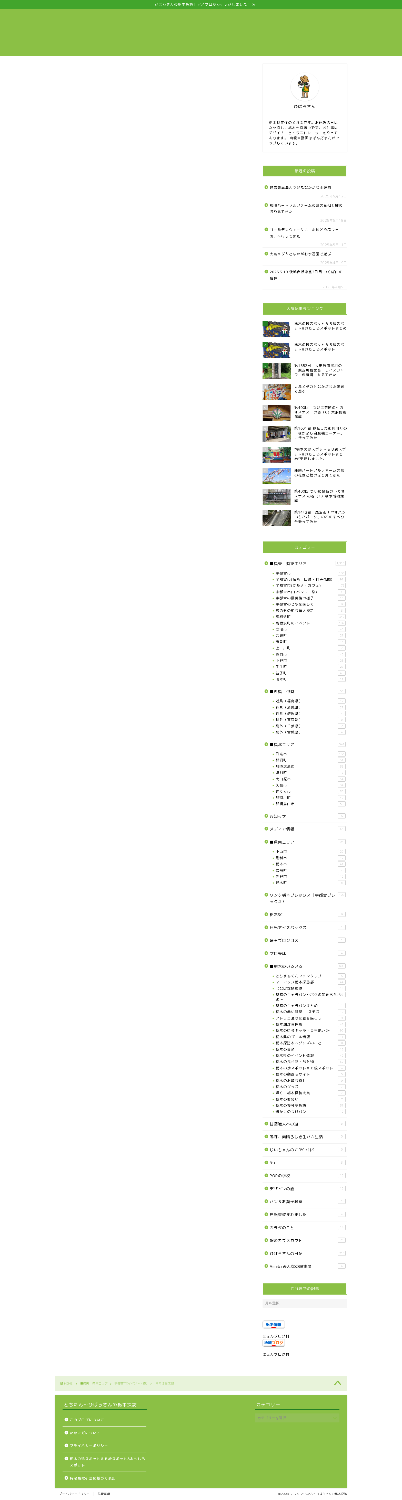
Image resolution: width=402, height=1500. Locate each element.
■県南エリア (308, 842)
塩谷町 (311, 772)
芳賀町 (311, 635)
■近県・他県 (308, 691)
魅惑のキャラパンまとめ (311, 1005)
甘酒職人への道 (308, 1124)
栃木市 (311, 864)
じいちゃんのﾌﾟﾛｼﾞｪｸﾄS (308, 1150)
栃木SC (308, 914)
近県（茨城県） (311, 707)
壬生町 (311, 666)
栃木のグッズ (311, 1086)
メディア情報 (308, 829)
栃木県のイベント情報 (311, 1055)
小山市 (311, 851)
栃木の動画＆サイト (311, 1074)
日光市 (311, 754)
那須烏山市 (311, 803)
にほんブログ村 (276, 1336)
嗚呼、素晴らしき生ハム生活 (308, 1137)
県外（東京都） (311, 719)
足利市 (311, 857)
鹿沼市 (311, 629)
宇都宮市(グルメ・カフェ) (311, 585)
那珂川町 (311, 797)
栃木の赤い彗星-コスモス (311, 1011)
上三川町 (311, 648)
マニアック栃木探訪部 (311, 982)
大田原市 (311, 779)
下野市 (311, 660)
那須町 (311, 760)
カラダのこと (308, 1227)
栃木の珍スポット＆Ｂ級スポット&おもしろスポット (107, 1462)
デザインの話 (308, 1189)
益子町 (311, 673)
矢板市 (311, 785)
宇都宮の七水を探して (311, 604)
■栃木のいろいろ (308, 966)
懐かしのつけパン (311, 1111)
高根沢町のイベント (311, 623)
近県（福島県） (311, 701)
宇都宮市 (311, 573)
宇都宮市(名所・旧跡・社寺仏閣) (311, 579)
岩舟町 (311, 870)
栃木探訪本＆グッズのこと (311, 1043)
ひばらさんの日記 (308, 1253)
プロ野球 (308, 953)
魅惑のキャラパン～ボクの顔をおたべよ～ (311, 997)
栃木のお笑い (311, 1099)
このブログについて (87, 1419)
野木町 (311, 882)
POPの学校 (308, 1175)
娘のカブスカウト (308, 1240)
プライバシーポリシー (89, 1445)
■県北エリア (308, 744)
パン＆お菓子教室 (308, 1201)
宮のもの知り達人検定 (311, 610)
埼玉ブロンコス (308, 940)
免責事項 (104, 1494)
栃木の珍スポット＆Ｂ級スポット (311, 1068)
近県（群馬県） (311, 713)
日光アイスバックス (308, 927)
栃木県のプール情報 (311, 1036)
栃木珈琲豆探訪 (311, 1024)
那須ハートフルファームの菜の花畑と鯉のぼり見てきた (306, 208)
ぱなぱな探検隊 (311, 988)
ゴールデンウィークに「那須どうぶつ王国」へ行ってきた (304, 233)
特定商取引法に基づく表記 (93, 1478)
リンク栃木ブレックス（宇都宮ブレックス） (308, 898)
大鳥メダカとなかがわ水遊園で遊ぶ (300, 253)
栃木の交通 (311, 1049)
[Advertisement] (151, 146)
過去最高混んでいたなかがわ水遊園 (300, 187)
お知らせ (308, 816)
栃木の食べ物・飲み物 (311, 1061)
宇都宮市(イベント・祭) (72, 72)
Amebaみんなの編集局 (308, 1266)
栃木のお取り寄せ (311, 1080)
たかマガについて (85, 1432)
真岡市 (311, 654)
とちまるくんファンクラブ (311, 975)
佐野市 (311, 876)
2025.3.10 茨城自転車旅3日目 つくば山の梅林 (306, 275)
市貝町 (311, 641)
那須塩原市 (311, 766)
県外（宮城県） (311, 732)
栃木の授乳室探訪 (311, 1105)
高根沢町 (311, 616)
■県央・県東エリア (308, 563)
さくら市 (311, 791)
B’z (308, 1163)
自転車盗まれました (308, 1214)
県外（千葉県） (311, 726)
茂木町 (311, 679)
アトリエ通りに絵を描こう (311, 1018)
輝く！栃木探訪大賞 (311, 1092)
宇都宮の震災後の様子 (311, 598)
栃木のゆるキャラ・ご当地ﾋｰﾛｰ (311, 1030)
